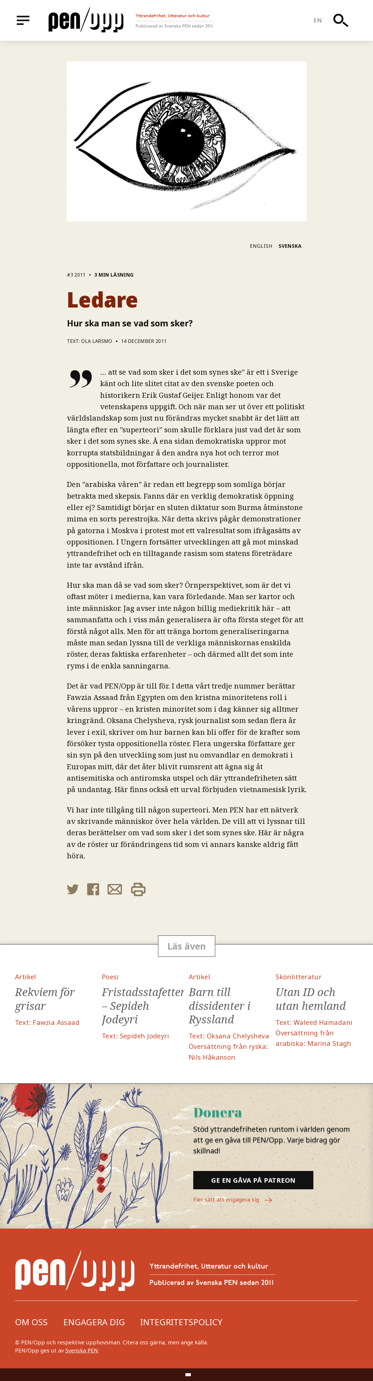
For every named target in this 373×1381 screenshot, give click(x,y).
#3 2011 (76, 275)
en (317, 20)
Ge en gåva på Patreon (253, 1179)
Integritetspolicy (181, 1322)
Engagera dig (94, 1322)
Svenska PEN (81, 1350)
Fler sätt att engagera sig (233, 1200)
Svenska (290, 246)
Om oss (31, 1322)
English (261, 246)
